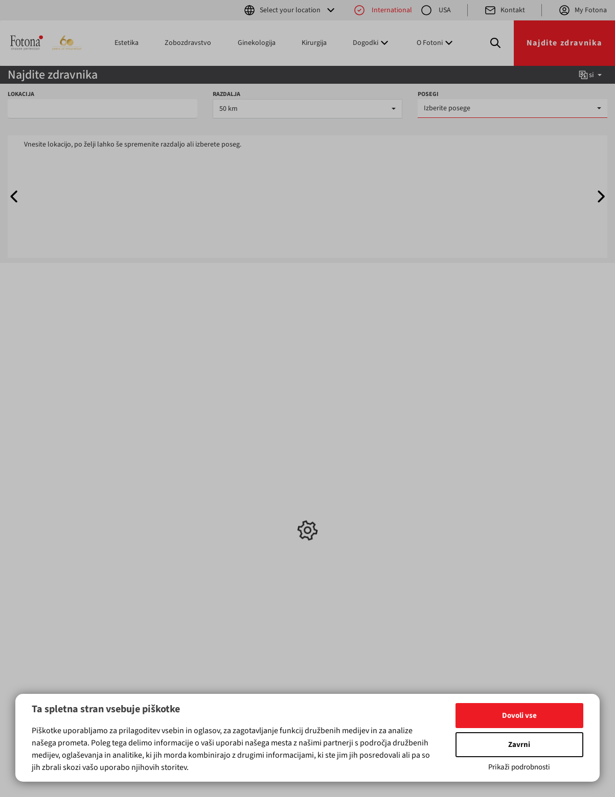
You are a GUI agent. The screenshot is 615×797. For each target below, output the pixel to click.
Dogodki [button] (372, 43)
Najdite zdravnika (564, 43)
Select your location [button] (290, 10)
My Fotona (582, 10)
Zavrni (519, 744)
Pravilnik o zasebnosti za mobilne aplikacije (354, 538)
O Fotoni (330, 503)
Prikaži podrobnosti (519, 767)
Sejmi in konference (248, 513)
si (590, 75)
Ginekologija (257, 43)
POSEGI (428, 94)
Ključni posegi (147, 463)
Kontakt (504, 10)
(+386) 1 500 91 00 (442, 523)
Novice (228, 482)
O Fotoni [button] (436, 43)
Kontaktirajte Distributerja (356, 493)
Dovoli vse (519, 715)
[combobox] (307, 108)
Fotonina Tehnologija (349, 513)
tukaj (68, 673)
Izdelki (34, 463)
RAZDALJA (226, 94)
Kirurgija (314, 43)
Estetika (127, 43)
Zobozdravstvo (188, 43)
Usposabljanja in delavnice (243, 498)
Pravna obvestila (342, 523)
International (382, 10)
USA (435, 10)
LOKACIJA (21, 94)
